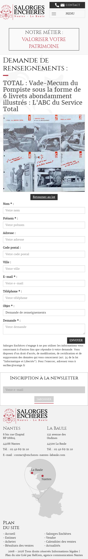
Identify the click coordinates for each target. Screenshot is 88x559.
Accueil (10, 534)
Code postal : (12, 247)
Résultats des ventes (19, 545)
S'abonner (44, 399)
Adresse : (9, 233)
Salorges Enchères (58, 534)
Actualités (53, 545)
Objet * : (8, 306)
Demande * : (12, 320)
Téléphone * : (12, 291)
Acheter (10, 541)
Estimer (10, 537)
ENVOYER (76, 340)
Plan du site (12, 555)
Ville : (7, 262)
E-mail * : (10, 277)
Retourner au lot (44, 197)
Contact (67, 5)
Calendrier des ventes (61, 541)
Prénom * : (10, 218)
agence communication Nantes (63, 555)
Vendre (51, 537)
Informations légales (65, 551)
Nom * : (8, 204)
